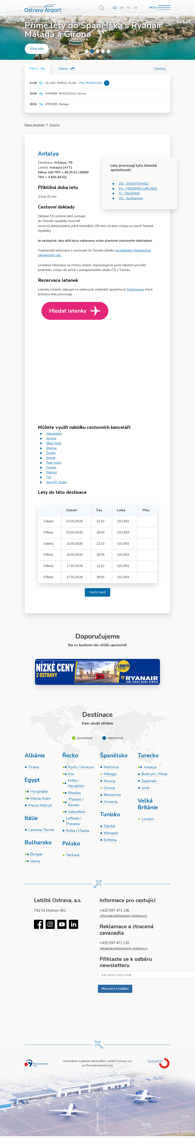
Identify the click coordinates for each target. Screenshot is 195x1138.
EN (122, 8)
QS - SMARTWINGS (134, 183)
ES (136, 8)
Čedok (51, 453)
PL (129, 8)
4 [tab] (103, 51)
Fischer (51, 467)
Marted (51, 472)
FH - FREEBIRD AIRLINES (138, 188)
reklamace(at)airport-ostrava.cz (125, 949)
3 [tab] (97, 51)
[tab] (38, 69)
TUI (48, 477)
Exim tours (54, 463)
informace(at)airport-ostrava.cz (125, 917)
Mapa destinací (35, 125)
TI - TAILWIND (129, 193)
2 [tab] (92, 51)
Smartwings (135, 289)
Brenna (51, 448)
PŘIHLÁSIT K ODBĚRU (115, 990)
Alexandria (53, 433)
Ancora (51, 438)
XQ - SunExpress (131, 198)
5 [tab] (108, 51)
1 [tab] (87, 51)
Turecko (54, 125)
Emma (50, 458)
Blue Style (53, 443)
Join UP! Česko (57, 482)
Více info (37, 48)
